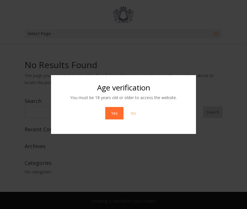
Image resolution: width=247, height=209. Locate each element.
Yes (114, 113)
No (133, 113)
